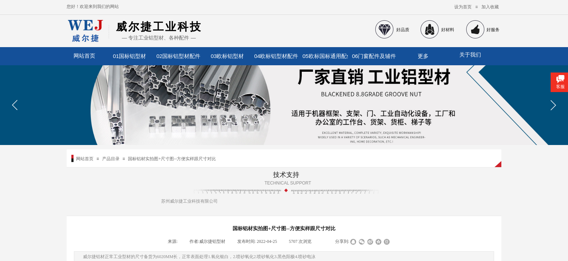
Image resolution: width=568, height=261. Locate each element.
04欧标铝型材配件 (276, 56)
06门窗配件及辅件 (374, 56)
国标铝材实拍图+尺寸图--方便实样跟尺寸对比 (172, 158)
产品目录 (111, 158)
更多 (423, 56)
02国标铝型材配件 (178, 56)
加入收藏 (490, 6)
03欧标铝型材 (227, 56)
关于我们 (470, 55)
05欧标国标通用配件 (325, 56)
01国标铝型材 (129, 56)
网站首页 (84, 158)
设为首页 (463, 6)
